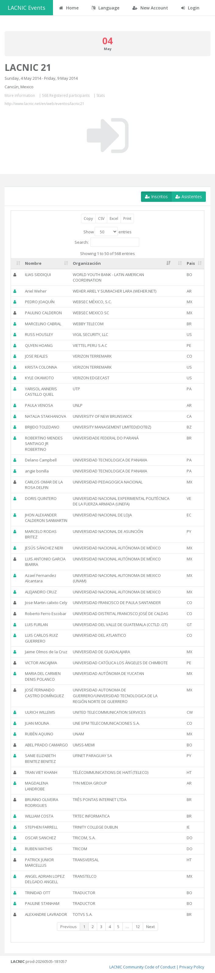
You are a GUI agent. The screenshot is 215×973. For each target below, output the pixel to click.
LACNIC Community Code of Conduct (142, 967)
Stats (101, 95)
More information (20, 95)
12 (138, 926)
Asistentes (188, 196)
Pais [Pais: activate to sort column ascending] (191, 263)
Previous (68, 926)
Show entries (107, 231)
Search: (107, 242)
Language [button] (105, 8)
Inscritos (156, 196)
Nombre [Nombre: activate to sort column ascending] (33, 263)
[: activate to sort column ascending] (17, 263)
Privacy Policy (191, 967)
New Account (150, 8)
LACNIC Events (26, 7)
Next (150, 926)
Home (69, 8)
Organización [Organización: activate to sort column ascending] (87, 263)
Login (190, 8)
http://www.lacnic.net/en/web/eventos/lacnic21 (44, 103)
